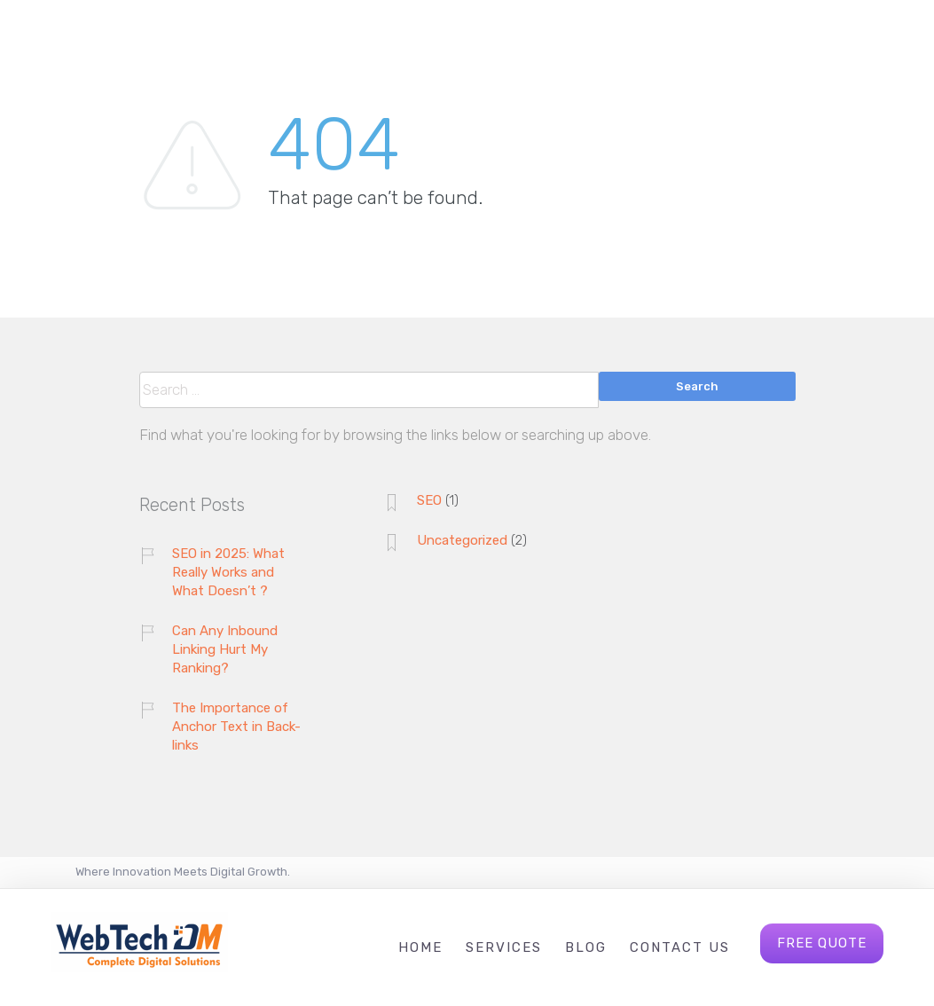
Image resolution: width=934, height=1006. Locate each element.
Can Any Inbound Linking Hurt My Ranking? (225, 649)
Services (504, 947)
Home (420, 947)
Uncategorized (462, 540)
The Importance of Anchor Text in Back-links (236, 726)
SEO (429, 500)
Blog (586, 947)
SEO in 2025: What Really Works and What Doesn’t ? (228, 572)
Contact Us (680, 947)
